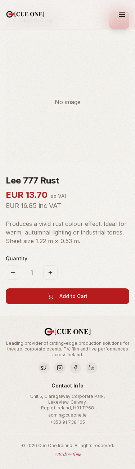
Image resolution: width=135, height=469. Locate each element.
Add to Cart (67, 296)
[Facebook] (75, 367)
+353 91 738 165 (67, 422)
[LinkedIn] (91, 367)
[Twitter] (44, 367)
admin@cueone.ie (67, 415)
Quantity (16, 258)
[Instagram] (60, 367)
